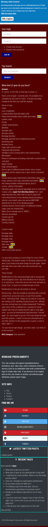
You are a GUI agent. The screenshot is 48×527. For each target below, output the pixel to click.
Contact (9, 399)
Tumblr (15, 444)
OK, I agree (7, 19)
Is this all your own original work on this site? (22, 506)
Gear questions (19, 334)
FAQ (7, 391)
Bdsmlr (15, 416)
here (24, 377)
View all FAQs (6, 510)
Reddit (15, 438)
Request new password (15, 49)
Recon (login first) (18, 427)
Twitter (16, 421)
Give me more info (8, 13)
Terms (8, 393)
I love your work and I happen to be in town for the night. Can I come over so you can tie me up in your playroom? (25, 500)
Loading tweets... (7, 455)
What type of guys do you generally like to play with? (25, 472)
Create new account (14, 47)
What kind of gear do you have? (17, 470)
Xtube (15, 410)
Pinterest (16, 432)
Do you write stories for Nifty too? (18, 484)
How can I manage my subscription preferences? (24, 481)
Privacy (9, 396)
